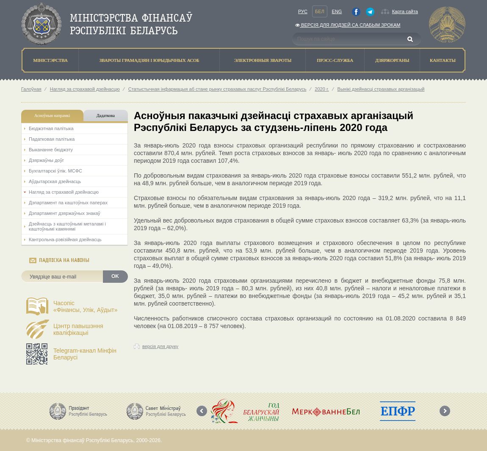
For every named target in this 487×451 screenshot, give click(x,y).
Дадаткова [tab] (106, 115)
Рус (302, 11)
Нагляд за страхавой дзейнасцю (85, 89)
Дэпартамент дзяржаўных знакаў (64, 213)
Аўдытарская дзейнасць (55, 181)
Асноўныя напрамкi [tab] (52, 115)
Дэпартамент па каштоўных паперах (68, 202)
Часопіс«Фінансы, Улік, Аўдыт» (85, 306)
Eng (337, 11)
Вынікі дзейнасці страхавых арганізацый (381, 89)
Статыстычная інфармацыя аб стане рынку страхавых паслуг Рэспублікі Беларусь (217, 89)
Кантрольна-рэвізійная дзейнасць (65, 239)
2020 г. (322, 89)
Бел (319, 11)
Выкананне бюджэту (51, 149)
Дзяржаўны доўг (46, 160)
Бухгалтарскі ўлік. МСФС (55, 170)
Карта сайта (405, 11)
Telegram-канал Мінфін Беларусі (84, 354)
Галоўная (31, 89)
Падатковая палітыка (52, 139)
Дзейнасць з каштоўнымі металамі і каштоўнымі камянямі (67, 226)
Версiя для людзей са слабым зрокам (347, 25)
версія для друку (160, 346)
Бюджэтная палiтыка (51, 128)
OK (115, 276)
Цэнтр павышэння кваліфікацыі (78, 329)
